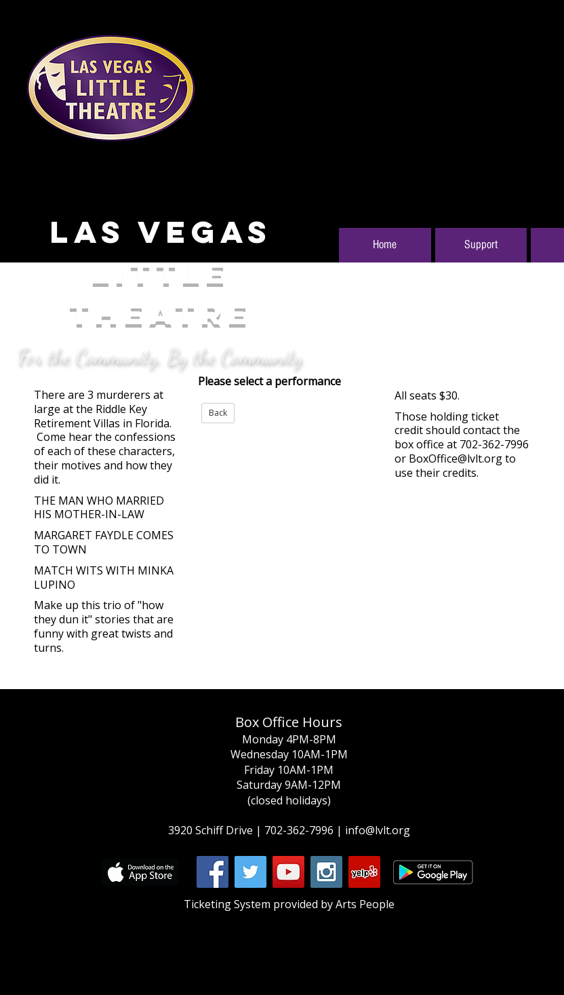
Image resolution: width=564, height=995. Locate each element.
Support (481, 245)
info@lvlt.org (377, 830)
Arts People (365, 904)
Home (385, 245)
